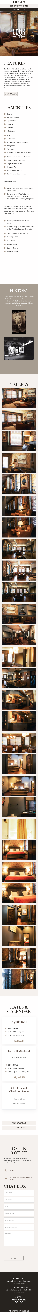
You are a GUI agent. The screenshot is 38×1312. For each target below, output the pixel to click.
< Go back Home (6, 13)
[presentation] (19, 1251)
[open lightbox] (19, 322)
